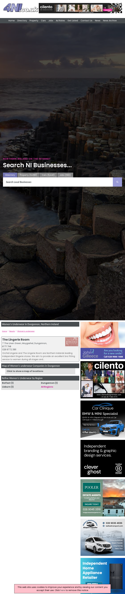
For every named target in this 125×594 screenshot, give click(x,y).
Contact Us (86, 20)
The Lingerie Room (16, 339)
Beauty (12, 331)
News (97, 20)
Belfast (6, 382)
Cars (43, 20)
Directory (22, 20)
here (62, 590)
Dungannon (47, 382)
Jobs (50, 20)
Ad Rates (60, 20)
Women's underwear (26, 331)
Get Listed (73, 20)
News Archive (110, 20)
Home (11, 20)
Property (34, 20)
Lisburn (6, 386)
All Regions (47, 386)
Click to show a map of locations (25, 371)
